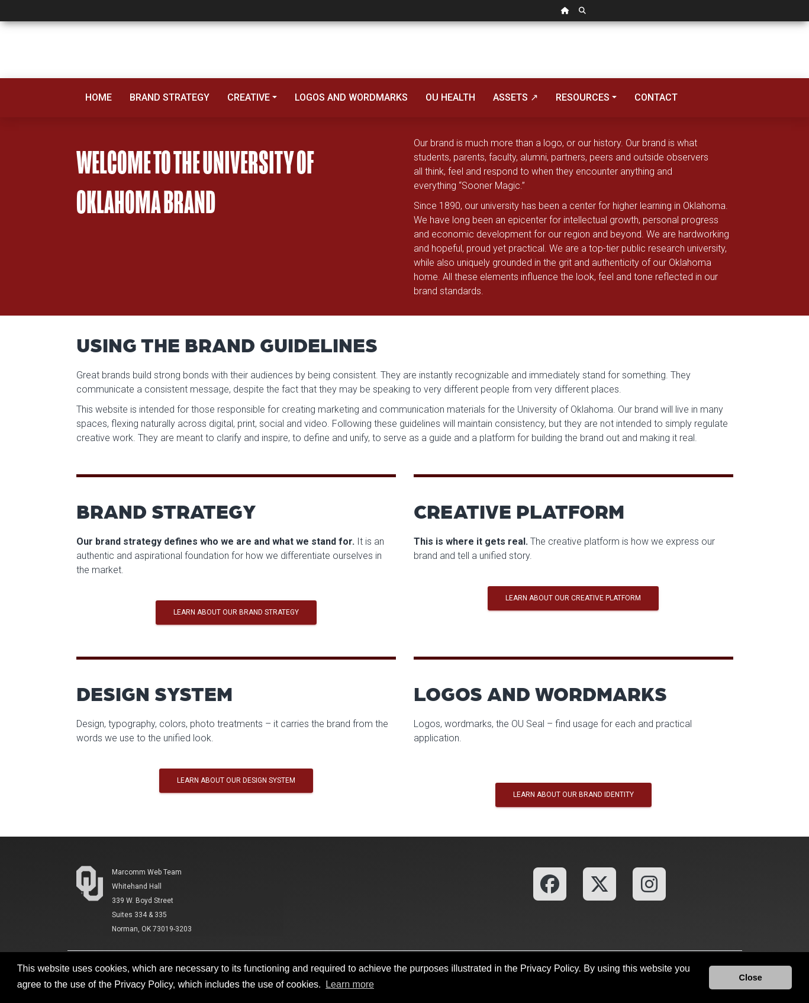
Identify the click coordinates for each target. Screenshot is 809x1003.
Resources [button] (583, 97)
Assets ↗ (515, 97)
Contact (656, 97)
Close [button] (750, 977)
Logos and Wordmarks (351, 97)
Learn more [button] (349, 984)
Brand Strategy (169, 97)
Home (98, 97)
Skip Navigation (0, 21)
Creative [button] (248, 97)
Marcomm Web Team (147, 872)
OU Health (450, 97)
